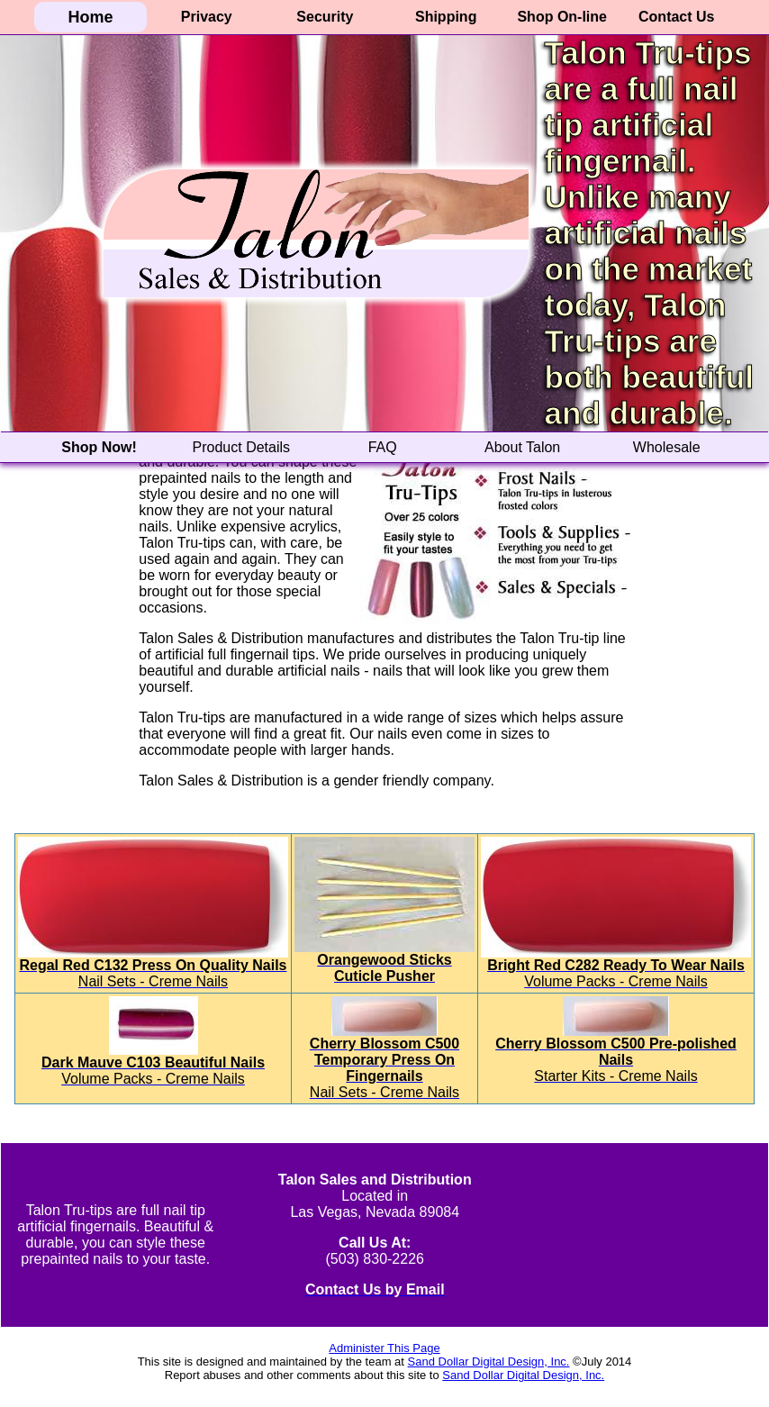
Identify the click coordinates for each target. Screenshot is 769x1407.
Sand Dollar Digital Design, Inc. (489, 1361)
